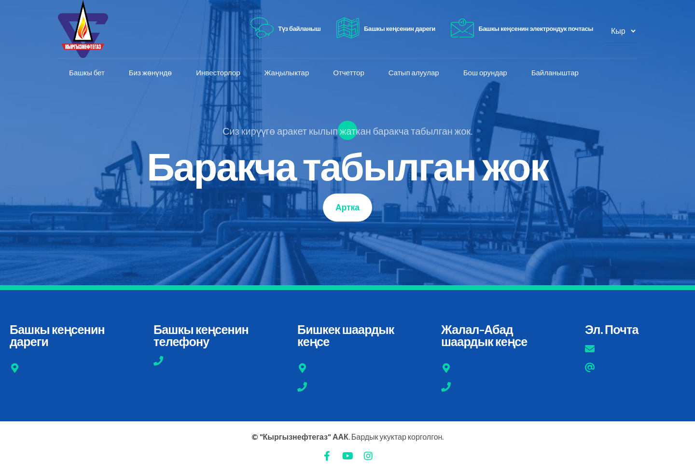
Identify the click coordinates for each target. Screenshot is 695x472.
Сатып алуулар (414, 73)
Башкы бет (88, 73)
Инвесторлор (219, 73)
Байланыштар (556, 73)
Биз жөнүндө (151, 73)
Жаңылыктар (287, 73)
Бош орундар (486, 73)
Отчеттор (349, 73)
